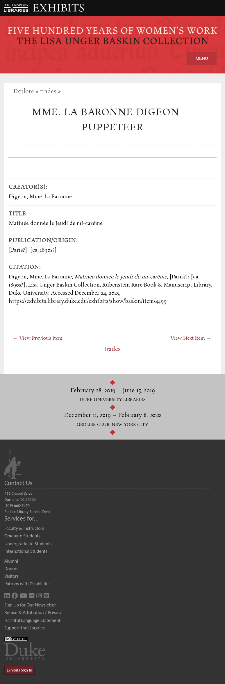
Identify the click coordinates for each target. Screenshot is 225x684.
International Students (25, 551)
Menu (202, 58)
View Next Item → (190, 338)
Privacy (54, 612)
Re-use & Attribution (24, 612)
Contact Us (18, 483)
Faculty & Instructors (24, 528)
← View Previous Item (38, 338)
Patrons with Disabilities (27, 583)
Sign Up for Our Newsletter (30, 605)
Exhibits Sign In (19, 670)
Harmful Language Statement (32, 620)
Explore (23, 92)
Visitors (11, 576)
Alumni (11, 561)
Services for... (21, 518)
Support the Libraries (24, 628)
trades (48, 92)
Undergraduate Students (27, 543)
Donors (11, 568)
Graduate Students (22, 536)
